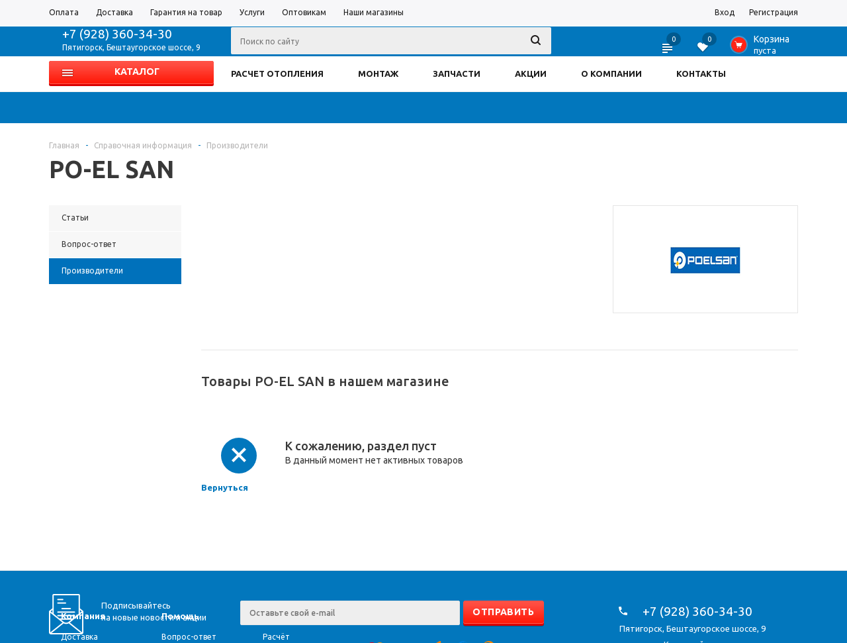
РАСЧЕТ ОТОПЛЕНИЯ (277, 73)
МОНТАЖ (378, 73)
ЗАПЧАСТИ (456, 73)
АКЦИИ (531, 73)
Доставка (79, 636)
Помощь (180, 615)
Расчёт (276, 636)
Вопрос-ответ (188, 636)
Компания (83, 615)
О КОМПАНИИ (611, 73)
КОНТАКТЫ (701, 73)
